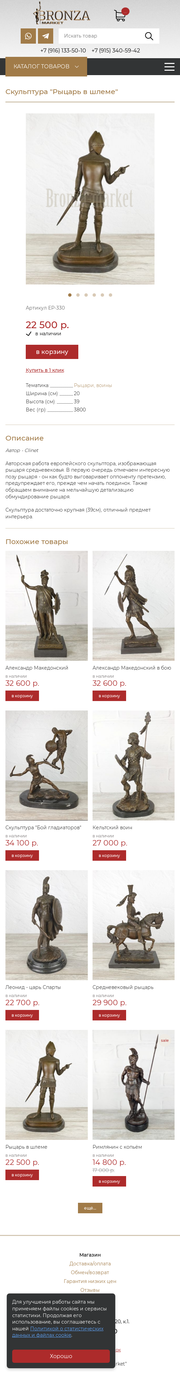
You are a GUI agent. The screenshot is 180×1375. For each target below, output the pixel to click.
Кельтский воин (112, 828)
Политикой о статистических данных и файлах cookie (57, 1332)
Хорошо (61, 1356)
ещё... (90, 1208)
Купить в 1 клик (45, 370)
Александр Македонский (36, 668)
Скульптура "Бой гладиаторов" (43, 828)
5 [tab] (102, 295)
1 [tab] (70, 295)
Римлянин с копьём (117, 1147)
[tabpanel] (90, 199)
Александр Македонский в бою (132, 668)
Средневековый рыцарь (123, 987)
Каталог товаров (41, 66)
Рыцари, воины (93, 385)
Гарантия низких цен (90, 1281)
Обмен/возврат (90, 1272)
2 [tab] (78, 295)
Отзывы (90, 1290)
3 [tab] (86, 295)
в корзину (52, 352)
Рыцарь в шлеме (26, 1147)
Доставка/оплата (90, 1264)
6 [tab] (110, 295)
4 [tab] (94, 295)
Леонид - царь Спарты (33, 987)
